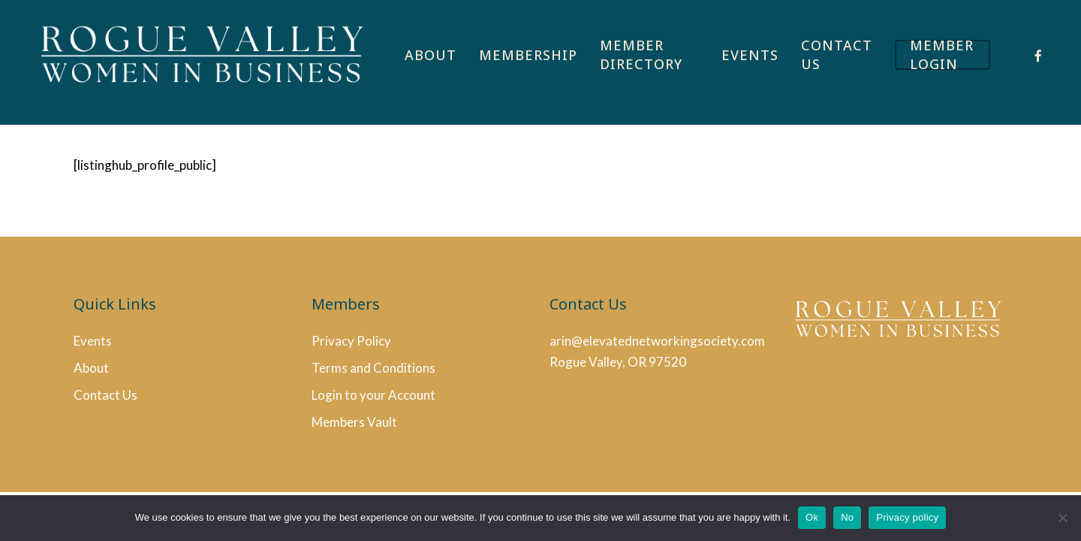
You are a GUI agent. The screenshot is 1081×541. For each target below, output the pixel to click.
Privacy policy (907, 517)
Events (93, 341)
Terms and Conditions (373, 368)
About (91, 368)
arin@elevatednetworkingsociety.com (657, 341)
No (847, 517)
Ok (811, 517)
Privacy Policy (351, 341)
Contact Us (105, 395)
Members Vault (354, 422)
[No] (1062, 517)
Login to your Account (373, 395)
